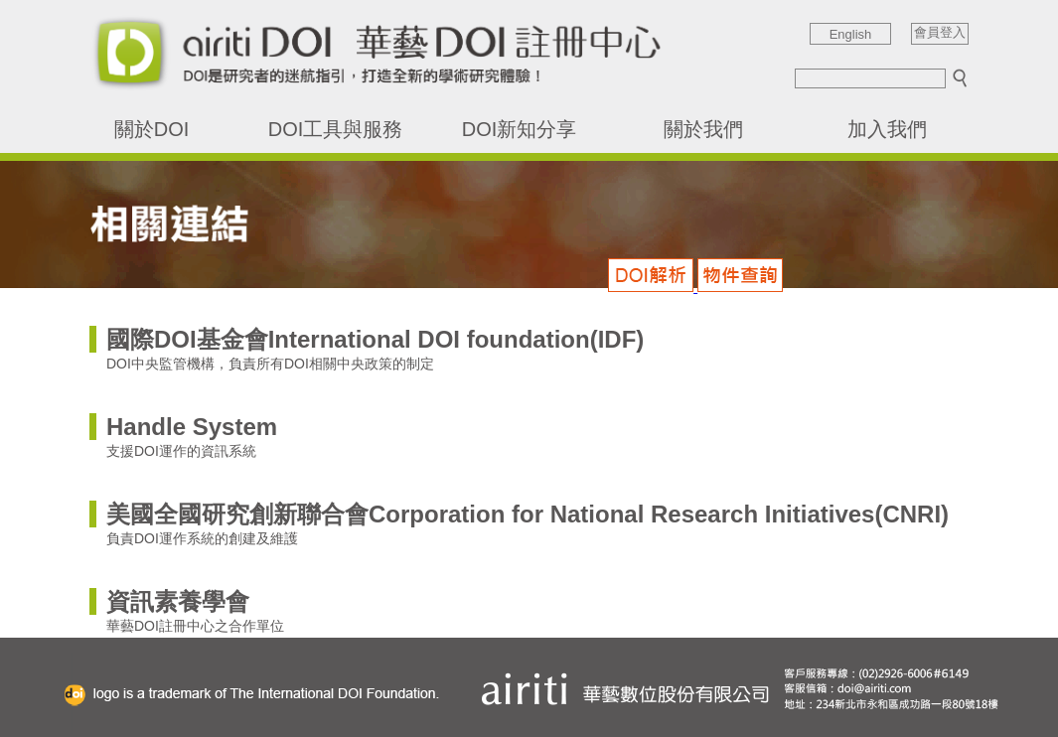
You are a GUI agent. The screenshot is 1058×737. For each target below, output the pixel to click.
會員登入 (940, 33)
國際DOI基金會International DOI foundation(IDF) (375, 339)
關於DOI (152, 129)
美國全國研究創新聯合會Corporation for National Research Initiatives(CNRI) (527, 514)
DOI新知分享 (519, 129)
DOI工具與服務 (335, 129)
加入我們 (887, 129)
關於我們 (703, 129)
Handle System (191, 426)
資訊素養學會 (177, 601)
